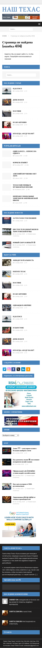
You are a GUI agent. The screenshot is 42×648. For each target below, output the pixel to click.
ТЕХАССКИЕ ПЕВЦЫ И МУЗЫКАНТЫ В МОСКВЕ (23, 186)
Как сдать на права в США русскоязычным (22, 485)
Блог (6, 443)
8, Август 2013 (18, 178)
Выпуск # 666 (10, 255)
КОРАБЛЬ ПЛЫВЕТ (20, 162)
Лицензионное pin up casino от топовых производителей (24, 498)
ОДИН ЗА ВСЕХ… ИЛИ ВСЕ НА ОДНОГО (24, 152)
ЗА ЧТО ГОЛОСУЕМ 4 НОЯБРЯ (24, 218)
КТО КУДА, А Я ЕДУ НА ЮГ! (23, 133)
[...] (36, 574)
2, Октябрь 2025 (18, 489)
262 (26, 156)
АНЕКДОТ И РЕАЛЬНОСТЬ (23, 260)
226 (27, 165)
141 (28, 190)
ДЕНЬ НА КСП (18, 100)
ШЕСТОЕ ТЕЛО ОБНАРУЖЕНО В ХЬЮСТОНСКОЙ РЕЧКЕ (25, 230)
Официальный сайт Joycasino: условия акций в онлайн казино (24, 472)
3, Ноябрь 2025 (18, 221)
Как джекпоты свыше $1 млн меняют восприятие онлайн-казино (26, 461)
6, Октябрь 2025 (18, 476)
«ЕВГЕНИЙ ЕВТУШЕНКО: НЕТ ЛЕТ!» (25, 175)
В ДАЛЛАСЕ (17, 88)
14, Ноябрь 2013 (18, 165)
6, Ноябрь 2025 (18, 91)
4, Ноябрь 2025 (18, 453)
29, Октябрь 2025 (19, 464)
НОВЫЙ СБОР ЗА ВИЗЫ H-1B (24, 242)
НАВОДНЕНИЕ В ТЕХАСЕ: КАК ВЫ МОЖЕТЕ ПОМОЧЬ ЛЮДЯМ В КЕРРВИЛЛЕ (24, 602)
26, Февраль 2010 (19, 190)
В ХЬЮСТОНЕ (18, 328)
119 (26, 203)
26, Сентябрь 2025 (19, 234)
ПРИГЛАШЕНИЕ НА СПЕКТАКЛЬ (22, 622)
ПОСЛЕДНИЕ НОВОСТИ (13, 213)
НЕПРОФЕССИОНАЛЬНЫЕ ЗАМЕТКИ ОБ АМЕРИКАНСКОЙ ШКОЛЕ (25, 198)
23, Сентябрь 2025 (19, 245)
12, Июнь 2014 (18, 156)
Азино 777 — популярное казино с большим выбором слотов (25, 449)
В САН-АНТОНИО (20, 122)
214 (26, 178)
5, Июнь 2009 (18, 203)
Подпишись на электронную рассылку (18, 375)
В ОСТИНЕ (17, 111)
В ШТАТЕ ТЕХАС (19, 271)
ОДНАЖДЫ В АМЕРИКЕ (22, 305)
